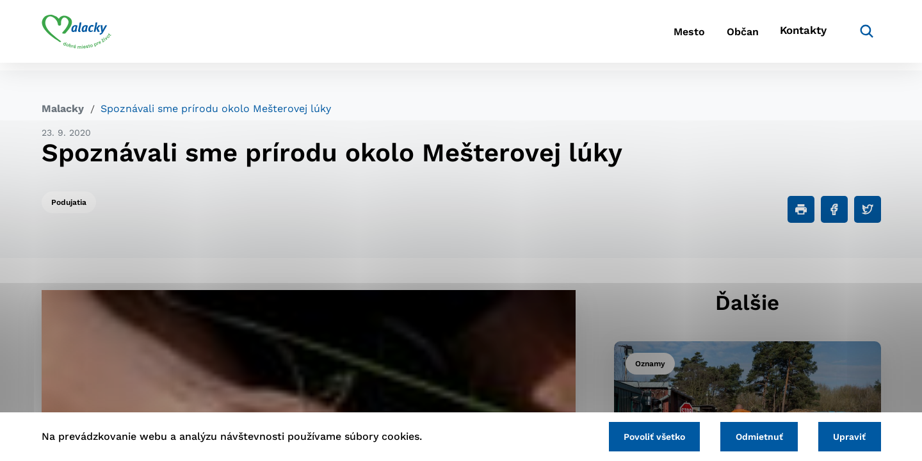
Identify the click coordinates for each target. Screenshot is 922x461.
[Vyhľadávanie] (861, 35)
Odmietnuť (750, 435)
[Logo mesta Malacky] (76, 35)
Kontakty (800, 35)
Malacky (63, 108)
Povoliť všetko (639, 435)
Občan (729, 35)
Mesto (665, 35)
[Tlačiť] (801, 209)
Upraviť (846, 435)
